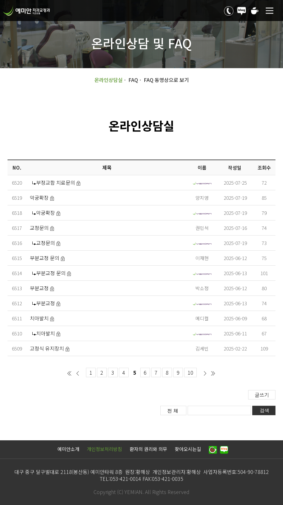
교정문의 (39, 227)
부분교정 (39, 288)
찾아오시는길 (188, 449)
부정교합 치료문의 (55, 182)
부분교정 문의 (44, 258)
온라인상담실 (108, 80)
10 (190, 372)
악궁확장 (39, 197)
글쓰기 (262, 395)
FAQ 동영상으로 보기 (166, 80)
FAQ (133, 80)
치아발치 (39, 318)
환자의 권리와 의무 (148, 449)
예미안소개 (68, 449)
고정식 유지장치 (47, 348)
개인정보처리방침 (104, 449)
